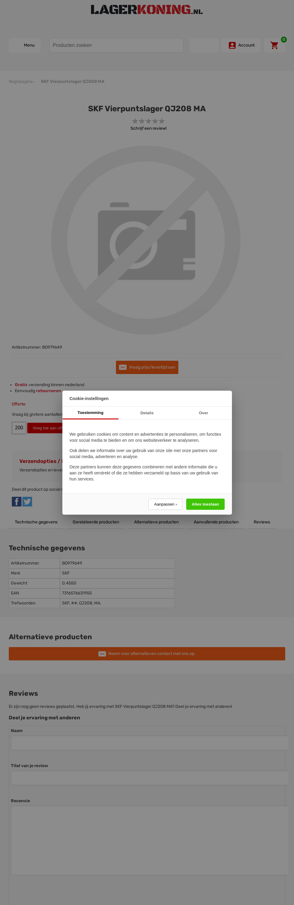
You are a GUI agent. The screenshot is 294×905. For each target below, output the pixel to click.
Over (203, 413)
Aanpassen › (165, 504)
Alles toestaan (205, 504)
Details (147, 413)
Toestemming (91, 412)
